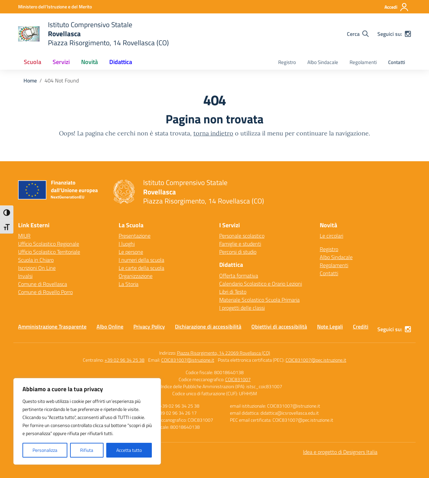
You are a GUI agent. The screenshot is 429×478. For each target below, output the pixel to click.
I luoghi (127, 244)
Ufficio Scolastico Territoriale (49, 252)
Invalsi (25, 276)
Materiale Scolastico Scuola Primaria (259, 300)
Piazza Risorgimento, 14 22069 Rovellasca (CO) (223, 352)
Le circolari (331, 236)
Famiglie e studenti (240, 244)
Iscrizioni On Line (37, 268)
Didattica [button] (120, 61)
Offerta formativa (238, 276)
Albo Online (110, 326)
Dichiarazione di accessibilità (208, 326)
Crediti (360, 326)
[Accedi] (396, 7)
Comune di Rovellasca (42, 284)
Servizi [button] (61, 61)
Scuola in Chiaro (36, 260)
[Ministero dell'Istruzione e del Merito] (55, 6)
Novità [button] (89, 61)
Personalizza (45, 450)
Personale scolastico (241, 236)
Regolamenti (363, 62)
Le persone (131, 252)
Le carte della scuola (141, 268)
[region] (87, 421)
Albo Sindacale (322, 62)
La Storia (128, 284)
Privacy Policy (149, 326)
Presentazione (134, 236)
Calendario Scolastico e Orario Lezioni (260, 284)
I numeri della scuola (141, 260)
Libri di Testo (232, 292)
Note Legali (330, 326)
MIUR (24, 236)
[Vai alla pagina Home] (30, 80)
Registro (287, 62)
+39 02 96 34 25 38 (124, 359)
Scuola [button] (32, 61)
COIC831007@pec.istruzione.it (316, 359)
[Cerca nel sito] (358, 33)
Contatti (396, 62)
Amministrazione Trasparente (52, 326)
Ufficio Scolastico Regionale (48, 244)
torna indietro (213, 133)
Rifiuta (86, 450)
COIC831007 (238, 379)
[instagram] (408, 34)
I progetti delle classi (242, 308)
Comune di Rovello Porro (45, 292)
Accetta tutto (129, 450)
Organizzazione (135, 276)
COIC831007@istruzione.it (187, 359)
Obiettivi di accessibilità (279, 326)
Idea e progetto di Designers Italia (340, 452)
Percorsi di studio (237, 252)
